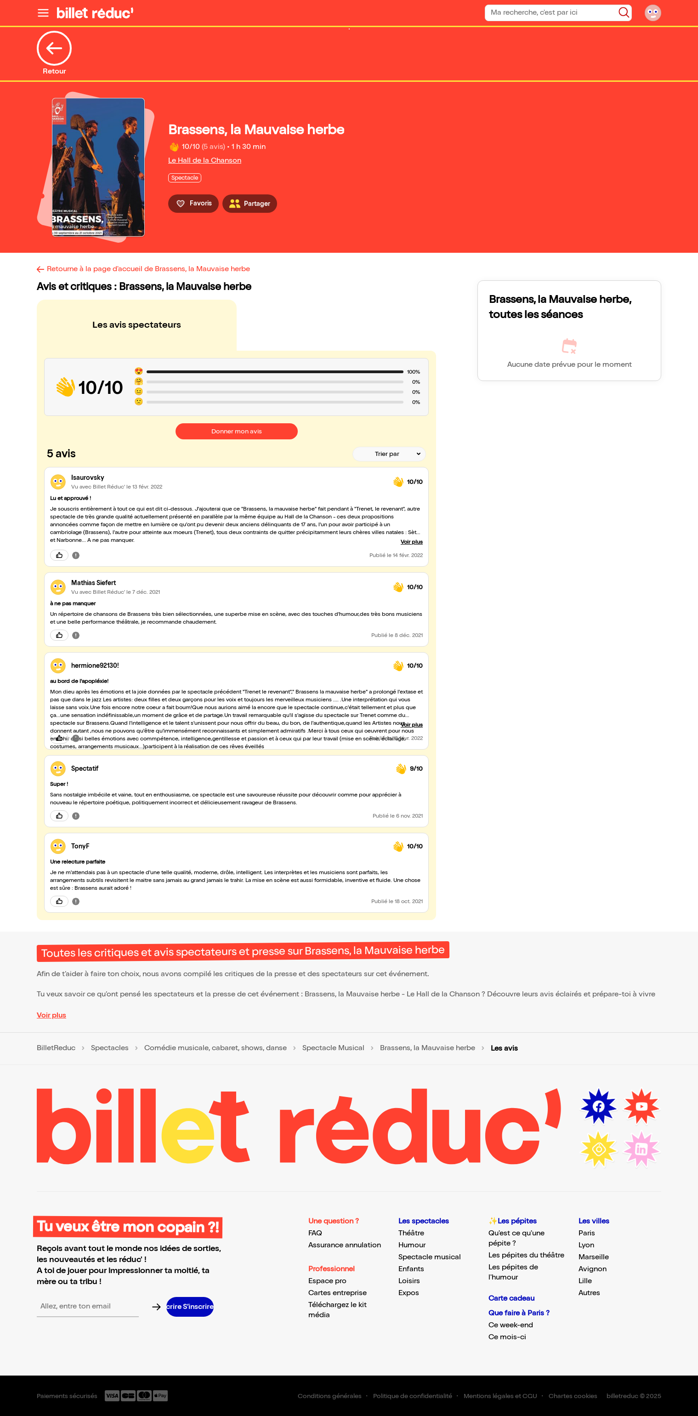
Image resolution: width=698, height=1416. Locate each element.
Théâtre (411, 1233)
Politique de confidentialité (412, 1396)
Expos (408, 1293)
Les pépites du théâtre (526, 1255)
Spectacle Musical (333, 1048)
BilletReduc (56, 1048)
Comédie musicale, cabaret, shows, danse (215, 1048)
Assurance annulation (344, 1245)
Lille (585, 1281)
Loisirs (409, 1281)
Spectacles (110, 1048)
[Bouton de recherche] (624, 12)
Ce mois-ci (507, 1337)
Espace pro (327, 1281)
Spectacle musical (429, 1257)
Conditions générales (330, 1396)
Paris (587, 1233)
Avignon (593, 1269)
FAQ (315, 1233)
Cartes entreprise (337, 1293)
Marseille (594, 1257)
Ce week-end (510, 1325)
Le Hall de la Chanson (204, 160)
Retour (54, 53)
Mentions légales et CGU (500, 1396)
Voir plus (51, 1015)
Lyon (586, 1245)
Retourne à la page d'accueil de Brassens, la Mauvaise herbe (148, 269)
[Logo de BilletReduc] (95, 12)
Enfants (411, 1269)
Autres (589, 1293)
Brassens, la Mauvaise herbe (427, 1048)
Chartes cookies (573, 1396)
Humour (412, 1245)
